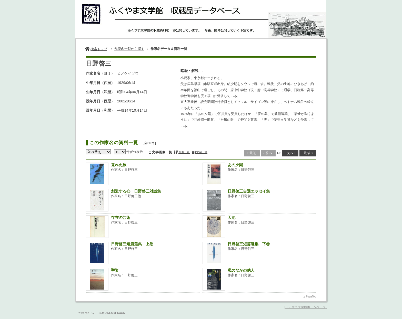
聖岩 (115, 270)
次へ (290, 153)
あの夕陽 (235, 165)
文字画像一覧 (162, 152)
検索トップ (96, 49)
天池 (231, 217)
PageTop (311, 296)
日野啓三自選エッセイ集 (249, 191)
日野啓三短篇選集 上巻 (132, 244)
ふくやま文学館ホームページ (306, 307)
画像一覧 (184, 152)
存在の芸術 (120, 217)
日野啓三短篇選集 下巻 (249, 244)
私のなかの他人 (241, 270)
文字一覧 (201, 152)
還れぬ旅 (118, 165)
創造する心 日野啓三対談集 (136, 191)
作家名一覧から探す (129, 49)
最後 (307, 153)
